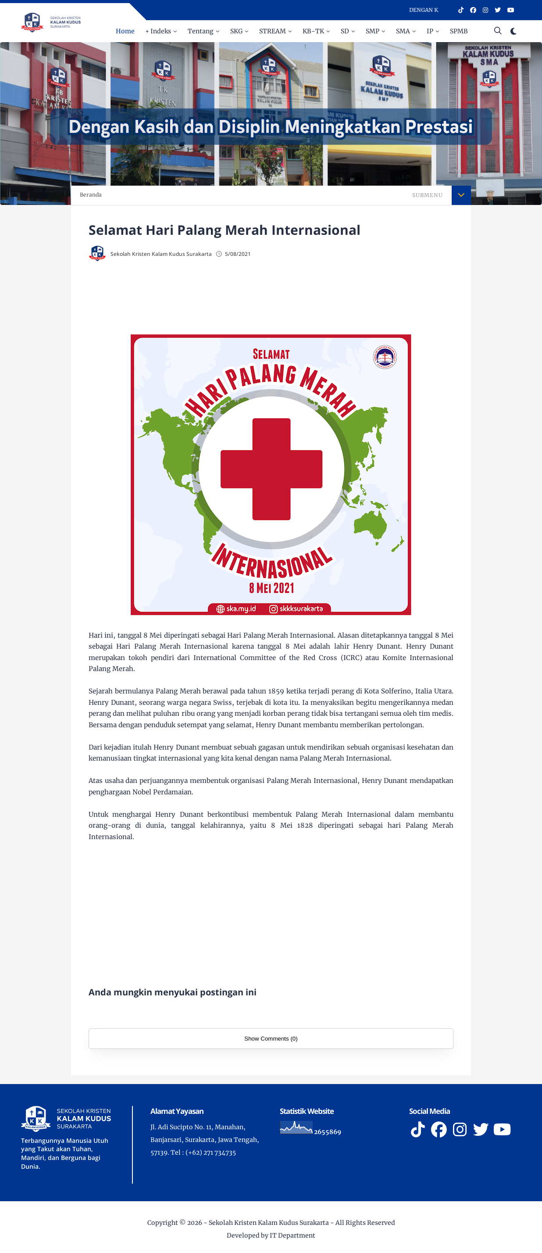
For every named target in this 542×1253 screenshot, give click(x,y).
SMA (403, 31)
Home (125, 31)
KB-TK (313, 31)
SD (345, 31)
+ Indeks (158, 31)
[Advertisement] (289, 299)
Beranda (91, 194)
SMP (372, 31)
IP (430, 31)
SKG (236, 31)
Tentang (201, 31)
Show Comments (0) (270, 1038)
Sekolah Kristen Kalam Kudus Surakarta (269, 1223)
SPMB (459, 31)
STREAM (272, 31)
